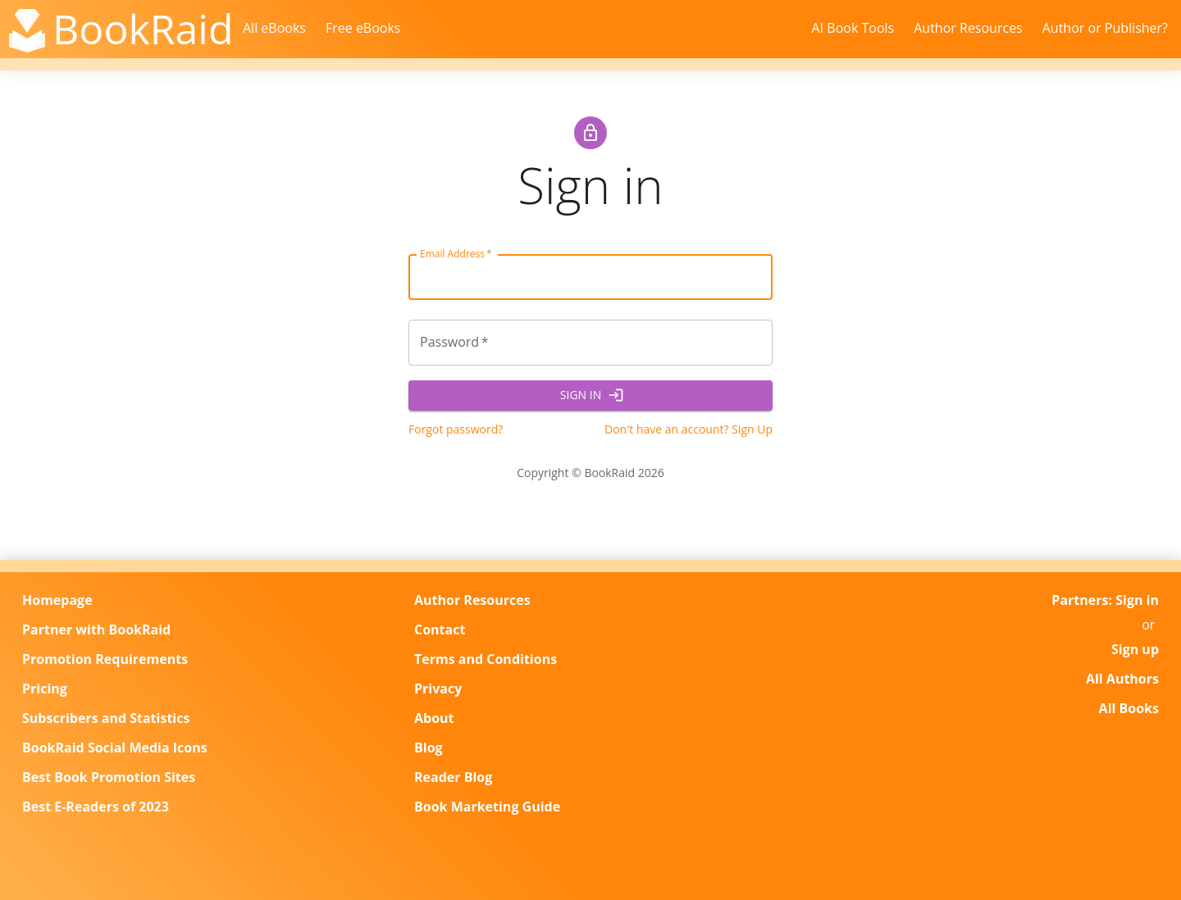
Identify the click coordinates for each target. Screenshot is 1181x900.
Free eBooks (363, 27)
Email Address (456, 254)
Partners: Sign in (1105, 600)
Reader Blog (453, 777)
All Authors (1122, 679)
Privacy (438, 689)
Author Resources (968, 27)
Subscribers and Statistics (105, 718)
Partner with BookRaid (96, 629)
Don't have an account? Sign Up (688, 429)
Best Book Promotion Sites (108, 777)
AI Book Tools (853, 27)
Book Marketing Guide (487, 807)
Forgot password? (455, 429)
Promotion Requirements (105, 659)
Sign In (590, 395)
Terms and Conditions (485, 659)
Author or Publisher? (1105, 27)
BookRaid (143, 29)
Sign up (1135, 649)
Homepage (57, 600)
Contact (439, 629)
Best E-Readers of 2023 (95, 807)
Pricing (44, 689)
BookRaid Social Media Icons (114, 748)
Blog (428, 748)
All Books (1129, 708)
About (434, 718)
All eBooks (274, 27)
